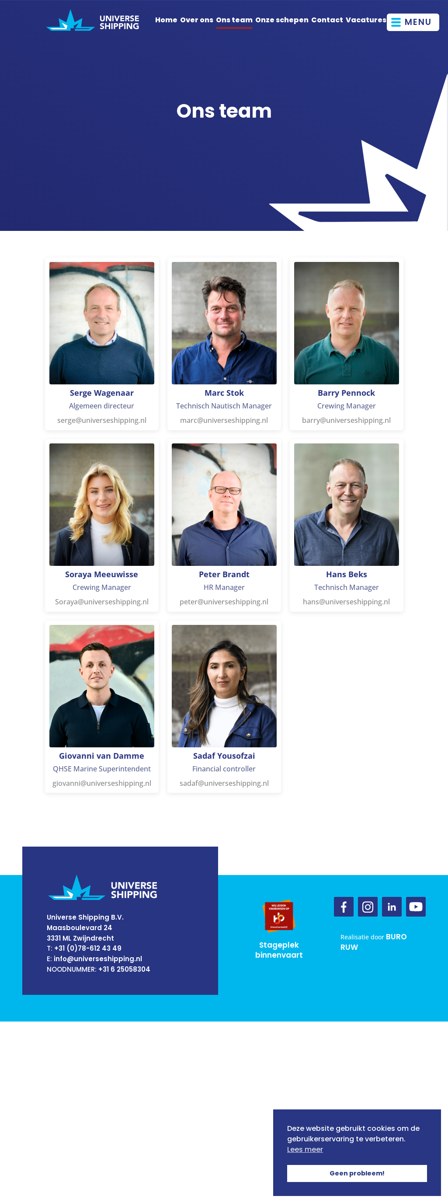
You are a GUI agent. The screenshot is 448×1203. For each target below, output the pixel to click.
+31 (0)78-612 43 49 (88, 948)
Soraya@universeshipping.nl (102, 602)
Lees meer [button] (305, 1149)
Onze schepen (282, 20)
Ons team (234, 20)
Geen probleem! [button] (357, 1173)
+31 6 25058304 (124, 969)
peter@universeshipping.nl (224, 602)
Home (166, 20)
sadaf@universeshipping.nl (224, 783)
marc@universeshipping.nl (224, 420)
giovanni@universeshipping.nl (101, 783)
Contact (327, 20)
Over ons (196, 20)
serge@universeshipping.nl (101, 420)
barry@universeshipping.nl (346, 420)
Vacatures (366, 20)
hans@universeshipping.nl (346, 602)
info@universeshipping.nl (98, 958)
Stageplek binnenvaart (279, 950)
